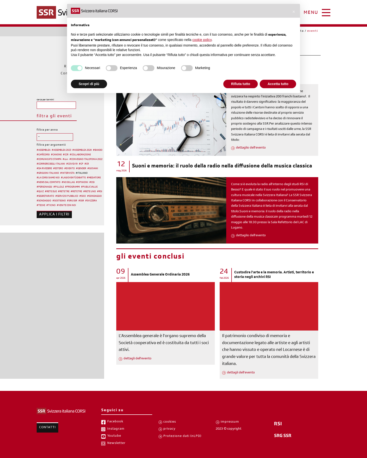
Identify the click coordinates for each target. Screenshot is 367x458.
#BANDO (97, 150)
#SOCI (82, 196)
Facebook (115, 422)
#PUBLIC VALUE (89, 187)
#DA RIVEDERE (44, 168)
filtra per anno (47, 130)
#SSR (81, 201)
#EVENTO (69, 168)
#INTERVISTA (67, 173)
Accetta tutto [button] (277, 84)
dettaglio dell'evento (251, 148)
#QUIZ (40, 191)
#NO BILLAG (68, 182)
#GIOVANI (92, 168)
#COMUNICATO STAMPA (49, 159)
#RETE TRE (63, 191)
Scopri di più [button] (89, 84)
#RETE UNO (89, 191)
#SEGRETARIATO (45, 196)
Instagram (116, 429)
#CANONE (56, 155)
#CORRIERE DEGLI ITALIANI (51, 164)
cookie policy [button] (202, 40)
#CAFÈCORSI (43, 155)
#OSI (92, 182)
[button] (294, 12)
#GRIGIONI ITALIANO (48, 173)
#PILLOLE (58, 187)
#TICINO (51, 205)
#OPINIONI (82, 182)
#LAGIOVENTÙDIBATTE (73, 178)
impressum (230, 422)
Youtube (114, 436)
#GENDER (81, 168)
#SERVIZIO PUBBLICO (66, 196)
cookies (169, 422)
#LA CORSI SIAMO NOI (48, 178)
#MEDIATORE (94, 178)
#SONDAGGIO (94, 196)
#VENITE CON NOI (66, 205)
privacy (169, 429)
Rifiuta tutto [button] (240, 84)
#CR (86, 164)
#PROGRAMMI (72, 187)
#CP (81, 164)
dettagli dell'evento (137, 359)
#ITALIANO (82, 173)
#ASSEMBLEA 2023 (61, 150)
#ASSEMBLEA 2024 (82, 150)
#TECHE (41, 205)
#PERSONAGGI (44, 187)
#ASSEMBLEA (43, 150)
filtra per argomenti (51, 145)
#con (65, 159)
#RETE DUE (51, 191)
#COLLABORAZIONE (80, 155)
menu (311, 13)
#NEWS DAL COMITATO (48, 182)
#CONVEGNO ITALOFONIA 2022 (85, 159)
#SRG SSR (72, 201)
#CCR (65, 155)
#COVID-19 (72, 164)
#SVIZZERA (91, 201)
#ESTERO (58, 168)
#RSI (99, 191)
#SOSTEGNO (59, 201)
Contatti (47, 427)
